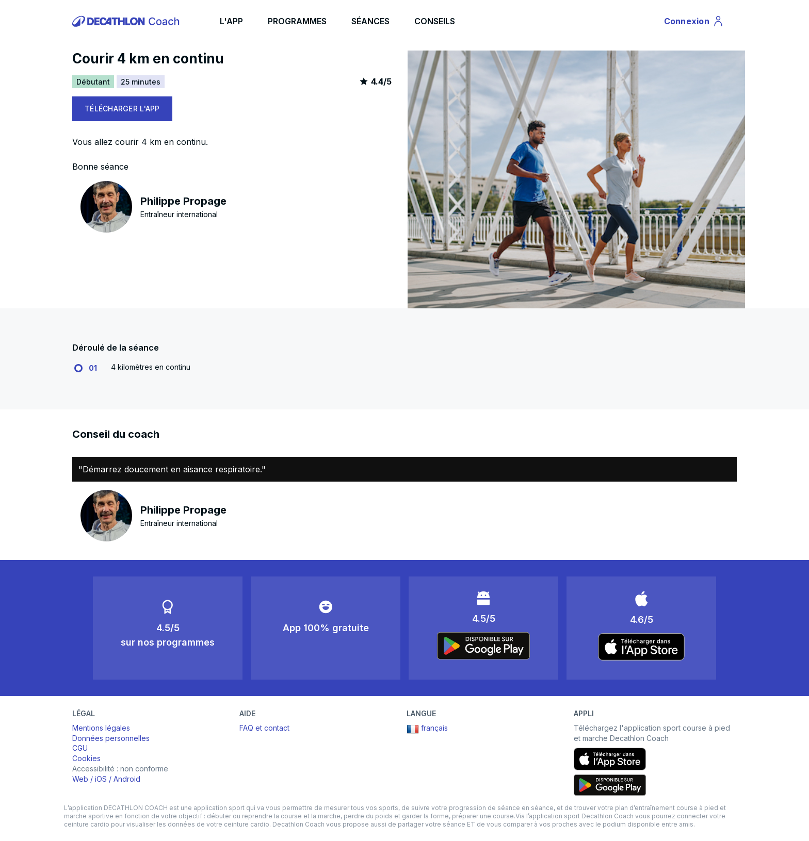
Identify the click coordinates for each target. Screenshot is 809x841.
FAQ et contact (264, 727)
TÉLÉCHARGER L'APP (122, 108)
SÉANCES (370, 21)
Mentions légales (101, 727)
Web (80, 778)
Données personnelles (111, 738)
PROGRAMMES (297, 21)
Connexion (694, 22)
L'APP (231, 21)
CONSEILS (434, 21)
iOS (101, 778)
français (427, 729)
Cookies (86, 758)
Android (127, 778)
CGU (80, 748)
